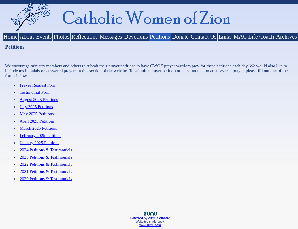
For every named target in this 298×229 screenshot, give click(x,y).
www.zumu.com (150, 225)
